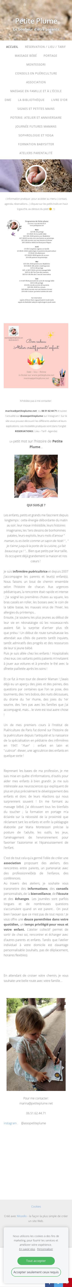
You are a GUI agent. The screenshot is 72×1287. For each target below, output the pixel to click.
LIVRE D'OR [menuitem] (59, 100)
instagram (10, 1123)
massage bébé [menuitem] (26, 55)
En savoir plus (27, 1249)
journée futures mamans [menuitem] (36, 126)
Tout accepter (36, 1261)
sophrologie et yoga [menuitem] (36, 135)
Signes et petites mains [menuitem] (36, 109)
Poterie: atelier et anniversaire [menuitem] (36, 117)
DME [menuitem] (8, 100)
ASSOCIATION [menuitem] (36, 82)
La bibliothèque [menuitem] (31, 100)
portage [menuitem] (50, 55)
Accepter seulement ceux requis (36, 1272)
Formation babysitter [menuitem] (36, 144)
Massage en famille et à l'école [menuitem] (36, 91)
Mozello (22, 1216)
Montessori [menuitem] (36, 64)
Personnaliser (45, 1249)
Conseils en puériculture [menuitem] (36, 73)
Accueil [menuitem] (12, 47)
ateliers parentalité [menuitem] (36, 153)
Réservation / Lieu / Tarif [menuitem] (45, 47)
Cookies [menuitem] (36, 1206)
